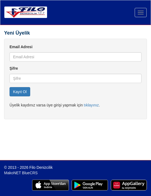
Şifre (14, 68)
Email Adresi (21, 47)
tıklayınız (91, 105)
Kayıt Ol (20, 92)
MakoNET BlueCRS (21, 173)
